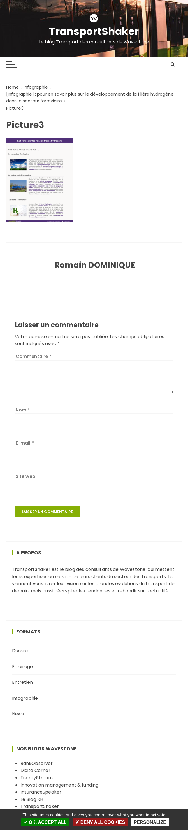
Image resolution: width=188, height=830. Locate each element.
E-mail (25, 443)
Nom (23, 410)
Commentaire (34, 356)
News (18, 714)
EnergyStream (36, 778)
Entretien (22, 682)
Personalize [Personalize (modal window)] (150, 822)
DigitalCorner (35, 770)
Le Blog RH (31, 799)
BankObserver (36, 763)
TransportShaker (94, 31)
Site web (25, 476)
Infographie (25, 698)
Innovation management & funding (59, 785)
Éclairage (22, 666)
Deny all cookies (100, 822)
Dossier (20, 650)
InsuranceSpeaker (40, 792)
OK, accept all (45, 822)
